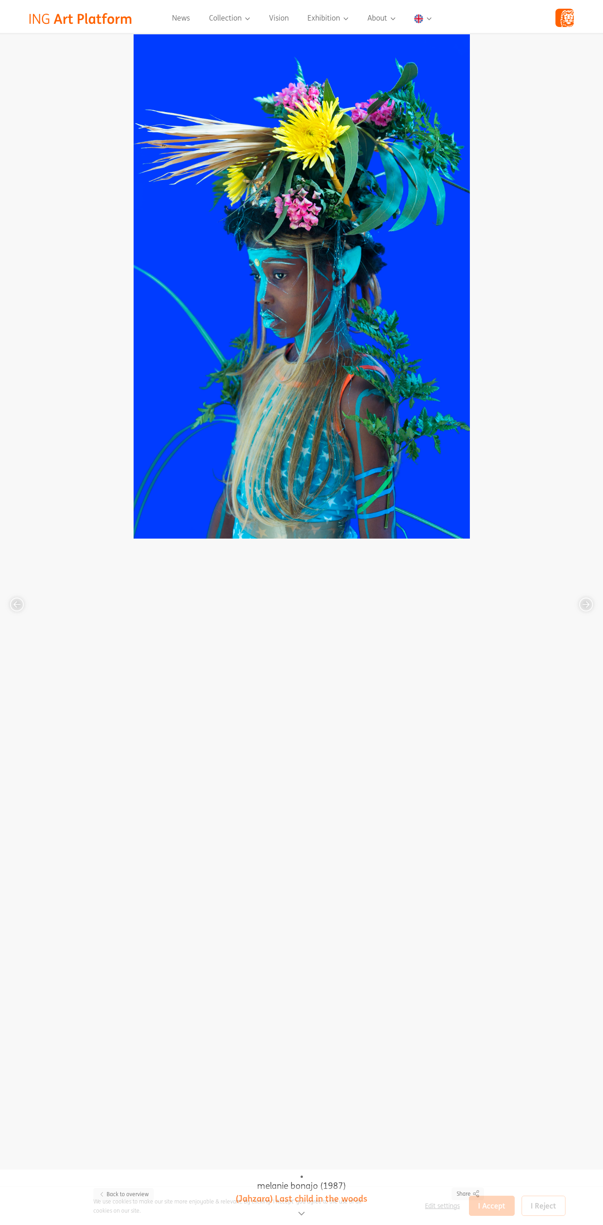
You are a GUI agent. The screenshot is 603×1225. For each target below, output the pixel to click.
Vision (279, 17)
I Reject (543, 1205)
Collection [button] (226, 17)
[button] (423, 18)
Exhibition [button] (324, 17)
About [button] (378, 17)
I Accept (492, 1205)
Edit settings (442, 1206)
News (181, 17)
